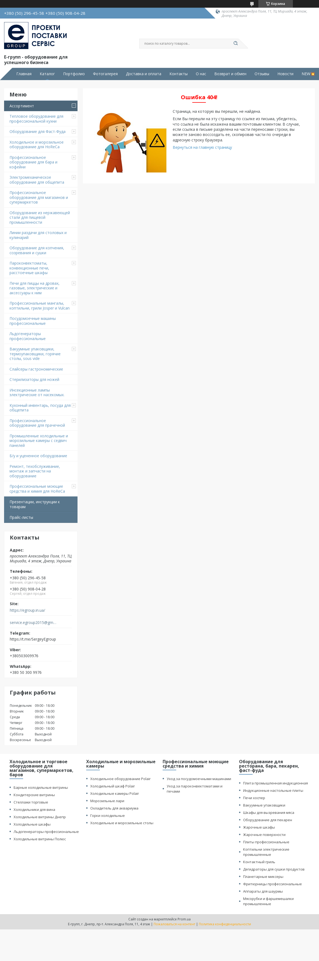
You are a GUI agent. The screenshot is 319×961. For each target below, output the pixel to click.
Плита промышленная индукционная (275, 783)
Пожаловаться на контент (174, 924)
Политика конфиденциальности (225, 924)
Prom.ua (184, 919)
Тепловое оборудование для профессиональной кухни (36, 119)
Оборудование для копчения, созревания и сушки (37, 250)
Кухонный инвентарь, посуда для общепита (40, 408)
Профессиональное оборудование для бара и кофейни (33, 162)
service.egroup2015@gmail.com (33, 622)
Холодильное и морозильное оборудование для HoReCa (37, 145)
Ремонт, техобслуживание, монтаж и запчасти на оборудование (35, 471)
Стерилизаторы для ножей (34, 379)
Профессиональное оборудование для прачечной (37, 423)
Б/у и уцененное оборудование (38, 455)
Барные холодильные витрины (41, 787)
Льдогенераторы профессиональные (28, 336)
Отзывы (262, 74)
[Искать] (235, 43)
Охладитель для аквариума (114, 808)
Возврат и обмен (230, 74)
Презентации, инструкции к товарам (35, 504)
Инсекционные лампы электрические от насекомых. (37, 392)
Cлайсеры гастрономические (36, 369)
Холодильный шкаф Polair (112, 786)
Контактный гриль (259, 861)
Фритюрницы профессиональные (272, 883)
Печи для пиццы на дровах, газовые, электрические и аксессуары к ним (35, 288)
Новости (285, 74)
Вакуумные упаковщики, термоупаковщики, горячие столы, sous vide (35, 353)
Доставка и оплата (143, 74)
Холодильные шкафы (32, 824)
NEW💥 (308, 74)
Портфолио (74, 74)
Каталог (47, 74)
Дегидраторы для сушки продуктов (274, 869)
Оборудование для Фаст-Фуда (38, 131)
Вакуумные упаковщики (264, 805)
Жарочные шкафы (259, 827)
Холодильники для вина (34, 809)
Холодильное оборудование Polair (120, 778)
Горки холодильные (107, 815)
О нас (201, 74)
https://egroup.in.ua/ (27, 610)
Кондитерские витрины (34, 794)
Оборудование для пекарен (267, 819)
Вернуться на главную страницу (202, 147)
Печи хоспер (254, 797)
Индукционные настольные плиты (273, 790)
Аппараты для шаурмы (263, 891)
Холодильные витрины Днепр (40, 816)
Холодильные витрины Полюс (40, 838)
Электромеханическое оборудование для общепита (37, 180)
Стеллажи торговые (31, 802)
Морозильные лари (107, 800)
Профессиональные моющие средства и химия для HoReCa (37, 489)
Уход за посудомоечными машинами (199, 778)
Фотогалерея (105, 74)
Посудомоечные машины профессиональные (33, 321)
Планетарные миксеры (263, 876)
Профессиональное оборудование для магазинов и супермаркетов (39, 197)
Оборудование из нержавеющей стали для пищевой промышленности (40, 217)
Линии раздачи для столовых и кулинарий (38, 235)
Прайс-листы (21, 517)
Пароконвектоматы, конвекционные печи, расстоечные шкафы (29, 267)
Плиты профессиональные (266, 841)
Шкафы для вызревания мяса (268, 812)
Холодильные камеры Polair (114, 793)
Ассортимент (22, 105)
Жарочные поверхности (264, 834)
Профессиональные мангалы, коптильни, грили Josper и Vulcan (40, 306)
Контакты (178, 74)
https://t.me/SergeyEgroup (33, 639)
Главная (24, 74)
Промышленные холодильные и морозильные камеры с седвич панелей (39, 440)
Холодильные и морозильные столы (121, 822)
